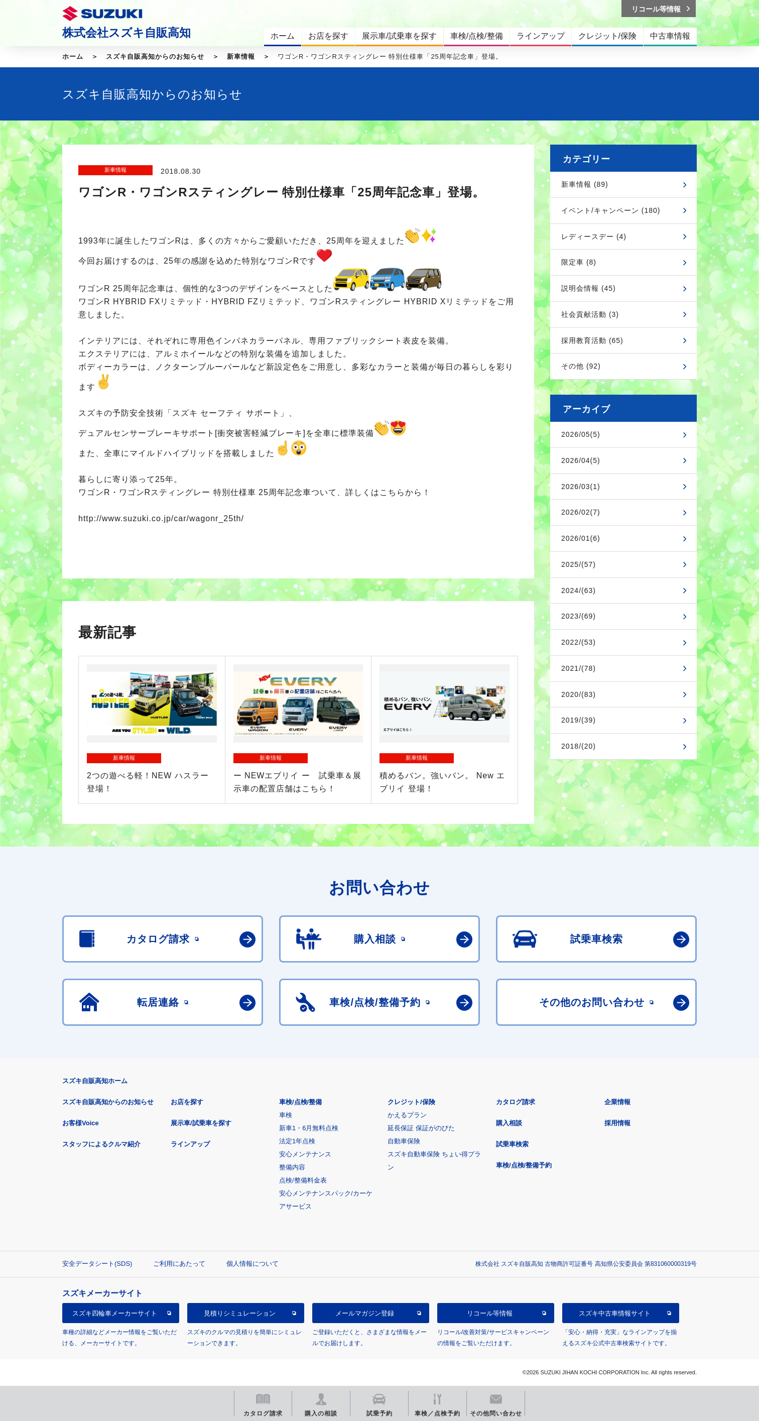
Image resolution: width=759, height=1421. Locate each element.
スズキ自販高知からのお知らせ (155, 56)
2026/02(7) (580, 512)
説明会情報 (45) (588, 288)
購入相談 (509, 1123)
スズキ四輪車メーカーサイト (114, 1313)
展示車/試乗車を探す (201, 1123)
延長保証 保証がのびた (421, 1128)
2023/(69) (578, 616)
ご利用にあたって (179, 1263)
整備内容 (292, 1167)
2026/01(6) (580, 538)
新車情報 (241, 56)
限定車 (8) (578, 262)
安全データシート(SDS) (97, 1263)
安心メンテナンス (305, 1154)
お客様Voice (80, 1123)
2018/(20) (578, 746)
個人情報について (252, 1263)
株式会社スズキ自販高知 (126, 32)
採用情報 (617, 1123)
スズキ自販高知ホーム (95, 1081)
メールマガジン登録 (364, 1313)
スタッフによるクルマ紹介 (101, 1144)
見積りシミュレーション (240, 1313)
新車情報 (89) (584, 184)
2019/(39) (578, 720)
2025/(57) (578, 564)
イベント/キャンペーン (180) (610, 210)
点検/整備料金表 (303, 1180)
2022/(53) (578, 642)
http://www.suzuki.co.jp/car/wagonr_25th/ (161, 518)
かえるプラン (407, 1115)
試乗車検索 (512, 1144)
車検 (285, 1115)
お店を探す (187, 1102)
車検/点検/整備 (300, 1102)
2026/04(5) (580, 460)
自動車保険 (404, 1141)
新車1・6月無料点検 (308, 1128)
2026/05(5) (580, 434)
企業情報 (617, 1102)
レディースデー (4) (593, 236)
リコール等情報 (490, 1313)
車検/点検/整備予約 (524, 1165)
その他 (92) (581, 366)
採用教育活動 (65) (592, 340)
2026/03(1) (580, 487)
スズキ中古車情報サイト (615, 1313)
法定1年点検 (297, 1141)
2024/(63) (578, 590)
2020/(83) (578, 694)
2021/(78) (578, 668)
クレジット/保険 (411, 1102)
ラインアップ (190, 1144)
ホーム (72, 56)
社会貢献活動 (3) (590, 314)
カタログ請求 (515, 1102)
